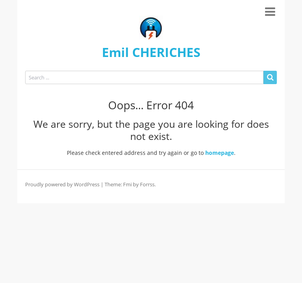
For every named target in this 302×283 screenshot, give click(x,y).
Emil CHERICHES (151, 52)
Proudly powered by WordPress (62, 184)
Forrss (147, 184)
